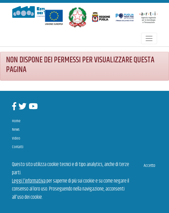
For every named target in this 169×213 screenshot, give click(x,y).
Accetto (149, 165)
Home (16, 121)
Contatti (17, 147)
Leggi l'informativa (29, 181)
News (15, 129)
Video (16, 138)
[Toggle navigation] (149, 38)
